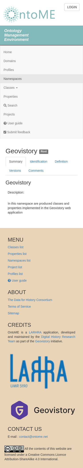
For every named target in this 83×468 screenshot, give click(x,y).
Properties (11, 96)
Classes (11, 87)
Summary (15, 161)
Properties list (17, 254)
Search (10, 105)
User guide (13, 123)
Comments (36, 170)
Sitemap (13, 313)
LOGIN (72, 7)
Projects (9, 114)
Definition (61, 161)
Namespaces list (19, 260)
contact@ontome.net (33, 436)
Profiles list (15, 274)
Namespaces (13, 79)
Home (8, 52)
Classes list (15, 247)
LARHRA (35, 332)
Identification (38, 161)
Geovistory (42, 341)
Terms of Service (19, 306)
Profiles (9, 70)
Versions (15, 170)
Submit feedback (17, 132)
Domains (10, 61)
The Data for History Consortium (30, 300)
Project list (15, 267)
